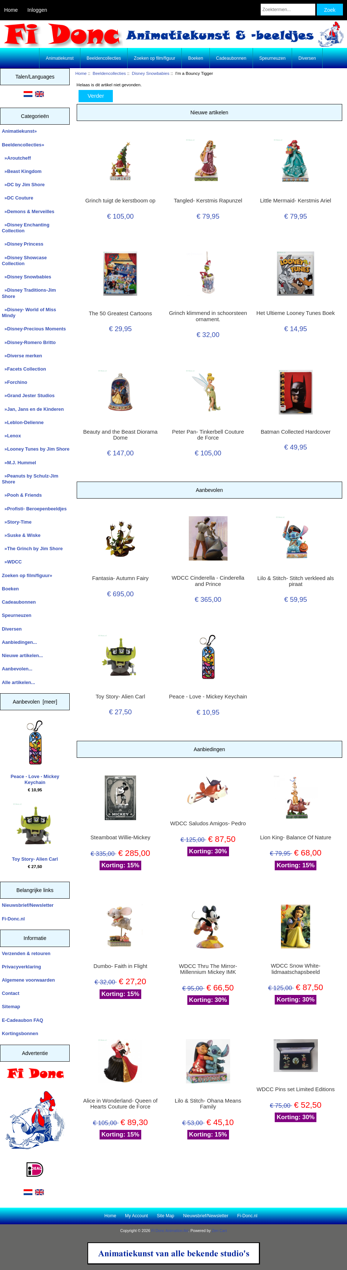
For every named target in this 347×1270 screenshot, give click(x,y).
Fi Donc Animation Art (169, 1231)
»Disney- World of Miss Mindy (29, 312)
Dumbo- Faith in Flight (120, 966)
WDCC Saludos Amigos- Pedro (208, 823)
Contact (10, 993)
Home (11, 10)
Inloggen (37, 10)
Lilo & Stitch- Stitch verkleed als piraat (295, 581)
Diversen (307, 58)
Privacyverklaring (21, 966)
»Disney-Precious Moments (34, 329)
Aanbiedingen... (19, 642)
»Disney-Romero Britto (29, 342)
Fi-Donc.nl (13, 919)
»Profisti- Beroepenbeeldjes (34, 508)
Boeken (195, 58)
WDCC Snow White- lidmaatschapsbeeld (295, 969)
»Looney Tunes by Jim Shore (35, 449)
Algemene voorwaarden (28, 980)
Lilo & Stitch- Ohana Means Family (208, 1104)
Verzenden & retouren (26, 953)
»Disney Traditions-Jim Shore (29, 293)
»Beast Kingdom (22, 171)
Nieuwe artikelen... (22, 655)
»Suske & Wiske (21, 535)
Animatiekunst (59, 58)
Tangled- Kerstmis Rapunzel (208, 201)
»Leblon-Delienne (23, 422)
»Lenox (11, 435)
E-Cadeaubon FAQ (22, 1020)
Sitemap (11, 1006)
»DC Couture (17, 198)
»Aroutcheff (16, 158)
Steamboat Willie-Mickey (120, 837)
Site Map (165, 1215)
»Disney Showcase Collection (24, 260)
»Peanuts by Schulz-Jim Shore (30, 479)
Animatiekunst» (19, 131)
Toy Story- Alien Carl (35, 832)
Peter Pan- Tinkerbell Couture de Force (208, 435)
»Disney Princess (23, 244)
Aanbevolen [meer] (35, 702)
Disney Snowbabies (151, 73)
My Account (136, 1215)
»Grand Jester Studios (28, 395)
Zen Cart (219, 1231)
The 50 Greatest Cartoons (120, 313)
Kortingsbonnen (20, 1033)
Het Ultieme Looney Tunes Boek (295, 313)
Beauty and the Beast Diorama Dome (120, 435)
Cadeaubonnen (231, 58)
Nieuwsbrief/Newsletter (27, 905)
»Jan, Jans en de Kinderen (33, 409)
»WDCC (12, 562)
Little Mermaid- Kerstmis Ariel (295, 201)
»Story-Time (17, 522)
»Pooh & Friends (22, 495)
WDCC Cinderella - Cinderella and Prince (208, 581)
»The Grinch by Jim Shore (32, 548)
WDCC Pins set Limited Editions (296, 1089)
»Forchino (14, 382)
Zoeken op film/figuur (154, 58)
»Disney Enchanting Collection (25, 227)
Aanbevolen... (17, 669)
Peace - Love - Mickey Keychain (35, 752)
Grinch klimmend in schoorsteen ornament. (208, 316)
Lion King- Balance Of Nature (295, 837)
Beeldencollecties (109, 73)
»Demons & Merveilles (28, 211)
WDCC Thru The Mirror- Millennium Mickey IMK (208, 969)
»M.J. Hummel (19, 462)
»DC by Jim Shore (23, 184)
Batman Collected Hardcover (296, 432)
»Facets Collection (24, 369)
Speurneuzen (272, 58)
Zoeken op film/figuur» (27, 575)
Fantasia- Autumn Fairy (120, 578)
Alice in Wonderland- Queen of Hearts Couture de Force (120, 1104)
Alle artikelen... (18, 682)
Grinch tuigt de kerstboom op (120, 201)
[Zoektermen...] (288, 9)
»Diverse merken (22, 355)
